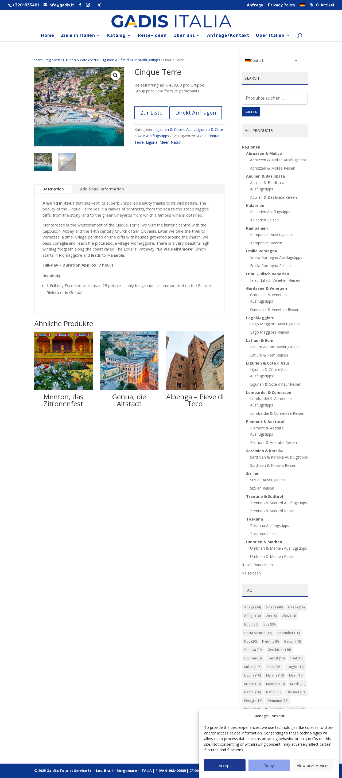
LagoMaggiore (260, 317)
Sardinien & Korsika (264, 450)
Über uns (184, 36)
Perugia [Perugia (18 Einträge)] (253, 700)
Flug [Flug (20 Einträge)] (250, 641)
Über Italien (270, 36)
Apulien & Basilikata (265, 176)
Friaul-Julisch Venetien (267, 273)
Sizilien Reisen (262, 488)
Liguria (151, 142)
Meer (164, 142)
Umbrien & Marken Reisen (273, 556)
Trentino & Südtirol (264, 496)
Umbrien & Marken (264, 541)
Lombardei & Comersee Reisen (277, 413)
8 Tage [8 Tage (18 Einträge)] (252, 615)
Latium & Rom (259, 340)
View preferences (313, 765)
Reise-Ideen (152, 36)
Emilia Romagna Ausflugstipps (276, 257)
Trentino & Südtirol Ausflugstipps (278, 502)
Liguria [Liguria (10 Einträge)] (252, 675)
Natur (176, 142)
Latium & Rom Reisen (269, 355)
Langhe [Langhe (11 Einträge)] (295, 666)
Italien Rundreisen (257, 564)
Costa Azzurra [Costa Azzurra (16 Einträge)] (258, 633)
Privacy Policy (281, 5)
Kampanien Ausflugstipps (272, 234)
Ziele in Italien (78, 36)
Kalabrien (255, 205)
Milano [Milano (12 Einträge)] (252, 684)
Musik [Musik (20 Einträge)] (297, 684)
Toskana (254, 519)
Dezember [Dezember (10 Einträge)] (288, 633)
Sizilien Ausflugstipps (268, 479)
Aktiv (201, 135)
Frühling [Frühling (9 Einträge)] (270, 641)
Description (53, 188)
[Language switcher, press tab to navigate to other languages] (271, 60)
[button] (115, 75)
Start (38, 59)
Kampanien (257, 228)
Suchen (251, 112)
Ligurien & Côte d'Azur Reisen (275, 384)
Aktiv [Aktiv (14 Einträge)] (289, 615)
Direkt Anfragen (195, 112)
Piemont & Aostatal (265, 421)
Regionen (52, 59)
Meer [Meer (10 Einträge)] (296, 675)
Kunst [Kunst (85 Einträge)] (274, 666)
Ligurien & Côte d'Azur (81, 59)
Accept (225, 765)
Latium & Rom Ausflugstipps (275, 346)
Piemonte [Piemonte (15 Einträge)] (277, 700)
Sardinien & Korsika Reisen (273, 465)
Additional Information (102, 188)
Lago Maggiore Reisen (269, 332)
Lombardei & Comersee (268, 392)
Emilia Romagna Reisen (270, 265)
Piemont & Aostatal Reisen (273, 442)
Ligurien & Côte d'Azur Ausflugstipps (131, 59)
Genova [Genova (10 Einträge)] (253, 649)
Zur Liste (151, 112)
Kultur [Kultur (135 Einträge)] (252, 666)
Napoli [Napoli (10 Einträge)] (252, 692)
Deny (269, 765)
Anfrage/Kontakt (228, 36)
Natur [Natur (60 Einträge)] (273, 692)
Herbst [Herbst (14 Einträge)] (276, 658)
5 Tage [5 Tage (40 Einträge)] (274, 607)
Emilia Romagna (261, 250)
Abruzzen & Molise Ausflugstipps (278, 159)
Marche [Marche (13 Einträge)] (275, 675)
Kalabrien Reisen (264, 219)
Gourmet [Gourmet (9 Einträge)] (253, 658)
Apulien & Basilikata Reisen (273, 197)
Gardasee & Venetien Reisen (274, 309)
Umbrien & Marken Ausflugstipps (278, 548)
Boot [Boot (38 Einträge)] (251, 624)
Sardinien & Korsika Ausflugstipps (279, 457)
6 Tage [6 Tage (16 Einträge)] (296, 607)
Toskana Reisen (264, 533)
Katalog (116, 36)
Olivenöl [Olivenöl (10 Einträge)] (295, 692)
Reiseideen (251, 573)
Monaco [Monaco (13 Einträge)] (275, 684)
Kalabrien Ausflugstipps (270, 211)
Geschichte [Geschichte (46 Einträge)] (279, 649)
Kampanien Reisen (266, 242)
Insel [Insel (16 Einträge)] (296, 658)
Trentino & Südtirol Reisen (273, 510)
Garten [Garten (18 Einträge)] (292, 641)
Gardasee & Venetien (266, 288)
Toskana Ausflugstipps (269, 525)
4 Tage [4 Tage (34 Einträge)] (252, 607)
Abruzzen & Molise (264, 153)
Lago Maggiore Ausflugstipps (275, 323)
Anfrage (255, 5)
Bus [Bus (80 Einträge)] (269, 624)
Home (47, 36)
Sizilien (252, 473)
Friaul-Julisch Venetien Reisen (275, 280)
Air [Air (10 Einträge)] (271, 615)
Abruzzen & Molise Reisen (272, 168)
